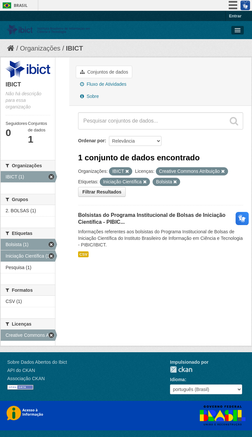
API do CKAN (21, 370)
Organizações (40, 48)
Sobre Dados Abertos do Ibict (37, 362)
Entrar (235, 15)
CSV (83, 254)
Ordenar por (91, 140)
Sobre (89, 96)
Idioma (177, 379)
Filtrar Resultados (101, 192)
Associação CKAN (26, 378)
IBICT (74, 48)
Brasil (21, 5)
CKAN (181, 369)
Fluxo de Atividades (103, 84)
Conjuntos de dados (104, 72)
